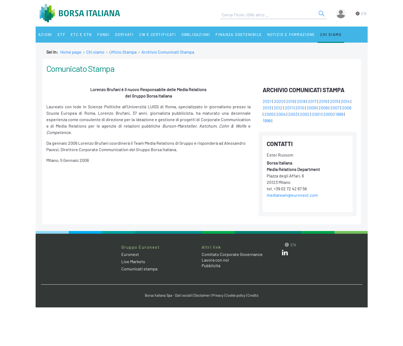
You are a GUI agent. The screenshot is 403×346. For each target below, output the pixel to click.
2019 (290, 101)
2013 (267, 107)
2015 (334, 101)
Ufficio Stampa (123, 51)
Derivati (124, 34)
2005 (269, 114)
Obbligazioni (196, 34)
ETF (61, 34)
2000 (328, 114)
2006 (346, 107)
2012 (278, 107)
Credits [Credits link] (252, 295)
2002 (305, 114)
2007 (335, 107)
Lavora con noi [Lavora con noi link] (215, 259)
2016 (323, 101)
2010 (299, 107)
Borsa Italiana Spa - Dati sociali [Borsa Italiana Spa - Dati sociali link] (168, 295)
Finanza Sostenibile (239, 34)
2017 (312, 101)
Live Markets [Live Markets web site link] (133, 261)
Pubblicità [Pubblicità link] (211, 265)
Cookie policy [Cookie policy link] (235, 295)
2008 (323, 107)
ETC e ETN (81, 34)
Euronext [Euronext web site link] (130, 254)
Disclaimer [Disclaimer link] (202, 295)
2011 (289, 107)
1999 (339, 114)
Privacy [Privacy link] (217, 295)
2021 (267, 101)
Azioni (45, 34)
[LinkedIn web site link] (285, 253)
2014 (345, 101)
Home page (70, 51)
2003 (292, 114)
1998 (267, 120)
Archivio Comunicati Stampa (167, 51)
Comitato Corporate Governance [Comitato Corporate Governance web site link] (232, 254)
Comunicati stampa (139, 268)
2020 (279, 101)
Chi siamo (330, 34)
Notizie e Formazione (291, 34)
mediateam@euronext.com (292, 195)
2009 (311, 107)
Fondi (103, 34)
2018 (301, 101)
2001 (316, 114)
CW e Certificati (157, 34)
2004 (281, 114)
